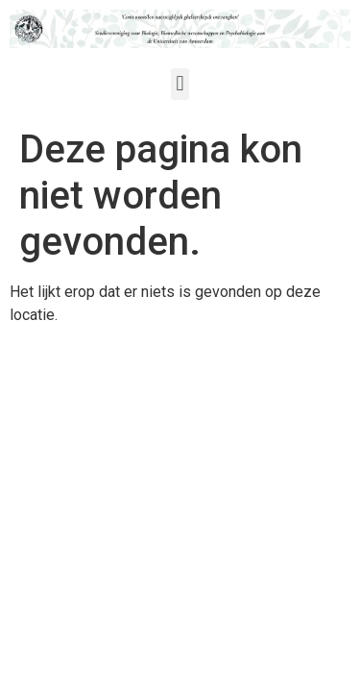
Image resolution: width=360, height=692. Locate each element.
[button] (180, 84)
